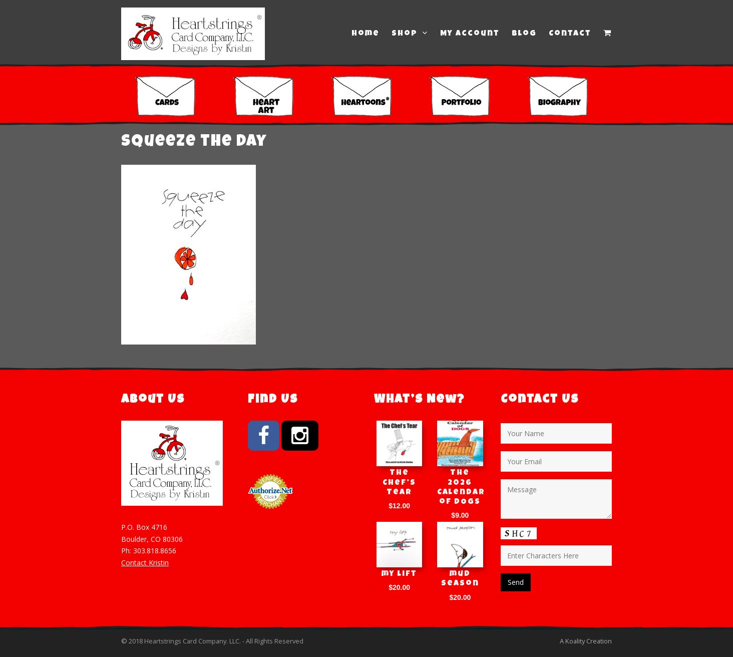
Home (365, 34)
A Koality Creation (586, 640)
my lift (399, 574)
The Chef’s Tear (399, 482)
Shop (410, 33)
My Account (470, 34)
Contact (570, 34)
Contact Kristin (145, 562)
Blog (524, 34)
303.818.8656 (154, 550)
